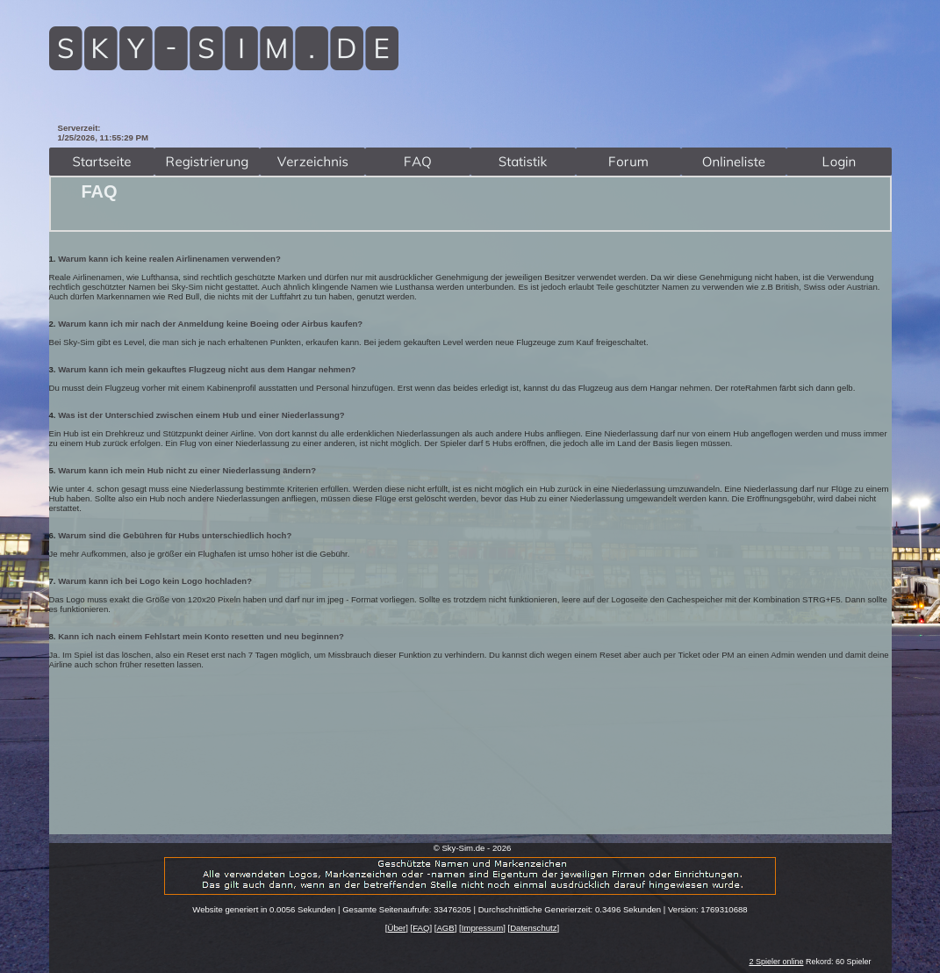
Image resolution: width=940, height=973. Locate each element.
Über (396, 928)
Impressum (482, 928)
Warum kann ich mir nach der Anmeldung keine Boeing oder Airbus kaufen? (210, 323)
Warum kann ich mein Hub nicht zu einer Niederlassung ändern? (187, 470)
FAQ (421, 928)
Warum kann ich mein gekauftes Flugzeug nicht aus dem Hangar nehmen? (206, 369)
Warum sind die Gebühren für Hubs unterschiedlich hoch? (174, 535)
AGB (445, 928)
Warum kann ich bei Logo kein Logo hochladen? (155, 581)
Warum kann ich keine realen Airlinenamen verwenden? (169, 258)
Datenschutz (533, 928)
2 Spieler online (776, 961)
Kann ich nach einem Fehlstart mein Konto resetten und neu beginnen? (201, 636)
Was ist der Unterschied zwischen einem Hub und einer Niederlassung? (201, 415)
